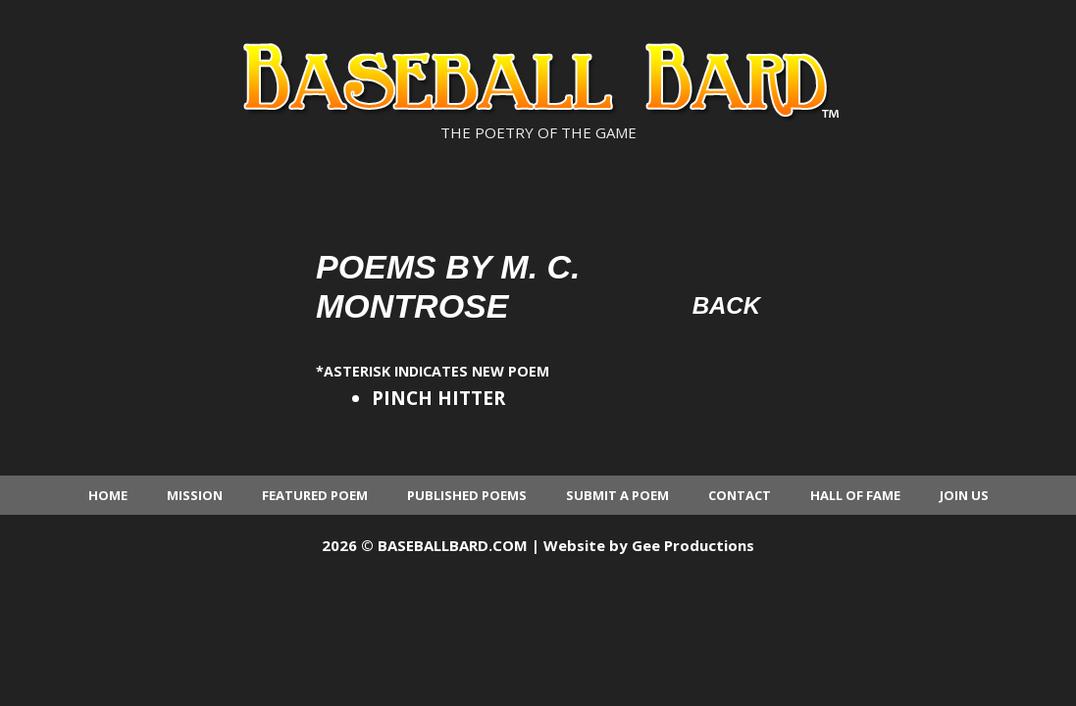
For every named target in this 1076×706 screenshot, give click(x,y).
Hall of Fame (855, 495)
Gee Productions (693, 545)
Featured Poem (315, 495)
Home (108, 495)
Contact (739, 495)
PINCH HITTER (438, 398)
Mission (195, 495)
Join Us (964, 495)
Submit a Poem (617, 495)
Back (726, 305)
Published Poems (467, 495)
